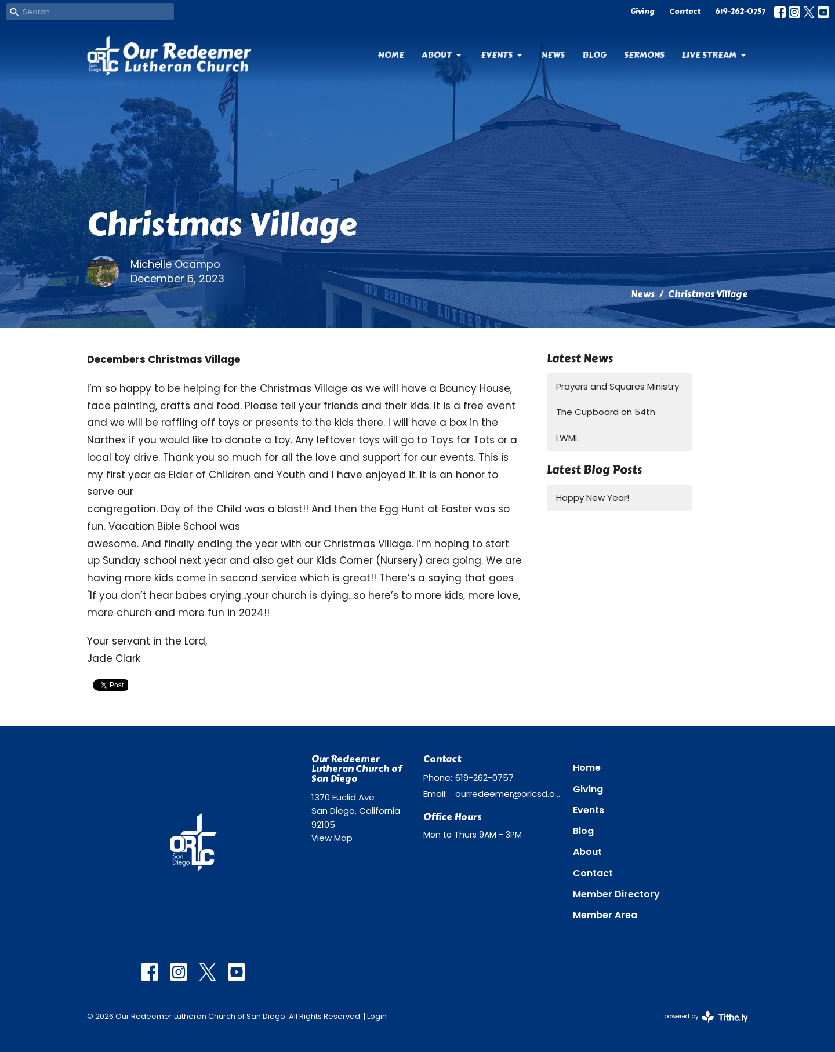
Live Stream (715, 55)
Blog (594, 55)
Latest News (580, 358)
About (442, 55)
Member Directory (616, 894)
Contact (684, 11)
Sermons (644, 55)
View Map (332, 838)
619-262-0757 (740, 11)
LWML (567, 438)
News (553, 55)
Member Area (605, 915)
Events (502, 55)
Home (391, 55)
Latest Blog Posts (594, 470)
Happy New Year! (592, 498)
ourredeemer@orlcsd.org (508, 794)
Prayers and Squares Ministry (617, 386)
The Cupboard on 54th (605, 412)
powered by (706, 1016)
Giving (642, 11)
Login (377, 1016)
